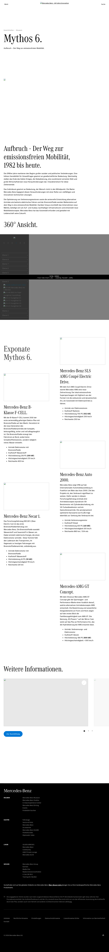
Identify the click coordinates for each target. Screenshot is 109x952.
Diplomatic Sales (28, 835)
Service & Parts (28, 822)
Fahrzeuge (26, 820)
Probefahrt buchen (29, 810)
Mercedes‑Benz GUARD (31, 830)
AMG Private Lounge (30, 852)
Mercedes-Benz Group (30, 864)
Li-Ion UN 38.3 (28, 874)
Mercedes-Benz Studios (31, 800)
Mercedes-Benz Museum (31, 798)
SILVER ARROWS (28, 844)
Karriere (25, 867)
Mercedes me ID (28, 855)
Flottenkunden (28, 833)
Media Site (26, 869)
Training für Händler (30, 877)
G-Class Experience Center (32, 803)
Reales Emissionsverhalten (32, 872)
